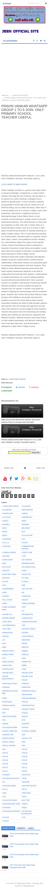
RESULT (25, 716)
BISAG (4, 532)
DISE (4, 563)
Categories (10, 41)
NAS (4, 658)
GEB (23, 585)
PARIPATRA (26, 687)
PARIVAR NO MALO (29, 691)
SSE (4, 749)
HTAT (24, 607)
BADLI (24, 521)
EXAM (24, 571)
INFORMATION (27, 614)
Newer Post (8, 468)
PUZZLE (25, 713)
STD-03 (24, 753)
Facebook (6, 387)
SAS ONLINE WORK (9, 727)
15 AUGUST (26, 506)
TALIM (24, 778)
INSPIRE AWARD (8, 618)
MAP (4, 643)
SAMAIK (5, 724)
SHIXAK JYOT (27, 738)
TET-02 (24, 789)
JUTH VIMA (6, 629)
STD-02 (5, 753)
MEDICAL (25, 647)
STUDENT (6, 775)
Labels (31, 828)
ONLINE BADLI (7, 673)
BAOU (4, 528)
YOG (23, 817)
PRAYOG (5, 709)
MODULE (25, 654)
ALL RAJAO (6, 517)
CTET (24, 556)
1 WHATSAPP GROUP (17, 379)
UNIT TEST (26, 800)
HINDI (4, 603)
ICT (23, 611)
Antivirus (5, 521)
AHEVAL (25, 513)
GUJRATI (5, 596)
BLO (23, 532)
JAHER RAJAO (27, 618)
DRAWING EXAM (28, 563)
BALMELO (6, 524)
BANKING (25, 524)
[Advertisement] (24, 69)
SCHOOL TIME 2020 (9, 731)
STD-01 (24, 749)
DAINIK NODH (7, 560)
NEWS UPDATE (8, 662)
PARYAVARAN (27, 695)
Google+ (34, 387)
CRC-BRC (6, 556)
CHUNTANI (6, 546)
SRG (23, 746)
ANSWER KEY (27, 517)
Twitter (20, 387)
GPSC (4, 593)
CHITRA (25, 543)
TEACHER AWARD (9, 786)
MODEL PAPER (8, 654)
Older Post (40, 468)
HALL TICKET (7, 600)
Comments (21, 828)
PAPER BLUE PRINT (9, 684)
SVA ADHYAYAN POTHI (10, 778)
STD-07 (24, 760)
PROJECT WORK (28, 709)
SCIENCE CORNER (29, 731)
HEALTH (25, 600)
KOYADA (25, 633)
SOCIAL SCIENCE (9, 746)
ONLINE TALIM (27, 676)
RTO (23, 720)
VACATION (6, 808)
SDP (23, 735)
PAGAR (24, 680)
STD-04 (5, 756)
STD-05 (24, 756)
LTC (3, 640)
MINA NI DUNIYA (8, 651)
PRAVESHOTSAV (28, 705)
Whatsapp (6, 391)
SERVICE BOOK (8, 738)
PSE (4, 713)
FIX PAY (5, 582)
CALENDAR (6, 539)
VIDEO (24, 808)
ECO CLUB (6, 567)
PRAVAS (25, 702)
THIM (4, 793)
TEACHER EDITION (29, 786)
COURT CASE (27, 552)
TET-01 (5, 789)
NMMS (24, 665)
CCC (23, 539)
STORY (24, 771)
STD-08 (5, 764)
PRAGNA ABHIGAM (29, 698)
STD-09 (24, 764)
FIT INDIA (25, 578)
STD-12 (5, 771)
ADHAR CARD (7, 513)
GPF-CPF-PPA (27, 589)
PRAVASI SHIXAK (8, 705)
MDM (4, 647)
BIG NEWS (26, 528)
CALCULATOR (27, 535)
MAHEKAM (26, 640)
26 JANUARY (7, 510)
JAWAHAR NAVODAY (29, 622)
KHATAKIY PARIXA (29, 629)
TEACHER (25, 782)
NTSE (24, 669)
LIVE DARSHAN (27, 636)
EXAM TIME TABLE (9, 574)
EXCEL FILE (26, 574)
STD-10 (5, 767)
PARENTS (25, 684)
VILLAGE (5, 817)
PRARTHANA (7, 702)
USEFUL (25, 804)
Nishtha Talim (7, 665)
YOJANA (5, 821)
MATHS (24, 643)
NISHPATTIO (26, 662)
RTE (4, 720)
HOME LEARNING (28, 603)
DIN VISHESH (27, 560)
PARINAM (6, 687)
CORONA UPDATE (9, 552)
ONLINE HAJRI (27, 673)
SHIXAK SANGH (8, 742)
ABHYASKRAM (27, 510)
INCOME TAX (7, 614)
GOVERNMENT (8, 589)
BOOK (4, 535)
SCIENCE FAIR (7, 735)
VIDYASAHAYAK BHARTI (11, 811)
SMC (23, 742)
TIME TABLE (26, 793)
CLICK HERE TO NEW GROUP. (14, 184)
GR (23, 593)
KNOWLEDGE (7, 633)
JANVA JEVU (7, 622)
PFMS (4, 698)
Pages (7, 4)
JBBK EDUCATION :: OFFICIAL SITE (30, 883)
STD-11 (24, 767)
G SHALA (25, 582)
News (24, 658)
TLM (4, 797)
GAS (4, 585)
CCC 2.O (5, 543)
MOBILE (25, 651)
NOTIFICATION (7, 669)
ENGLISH (5, 571)
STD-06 (5, 760)
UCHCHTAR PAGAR (9, 800)
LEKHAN (5, 636)
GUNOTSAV (26, 596)
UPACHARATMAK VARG (11, 804)
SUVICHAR (26, 775)
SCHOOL (25, 727)
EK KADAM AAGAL (29, 567)
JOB (23, 625)
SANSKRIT (26, 724)
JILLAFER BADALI (9, 625)
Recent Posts (8, 828)
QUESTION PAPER (9, 716)
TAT (3, 782)
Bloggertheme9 (29, 886)
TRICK (24, 797)
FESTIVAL (6, 578)
